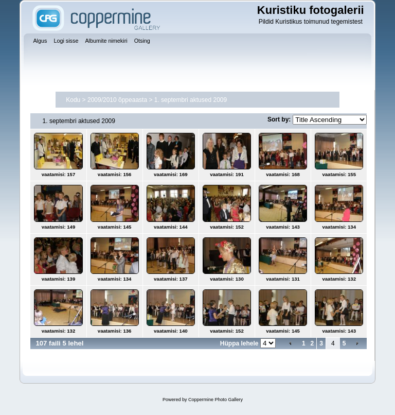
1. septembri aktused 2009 (190, 99)
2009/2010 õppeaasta (117, 99)
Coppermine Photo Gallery (215, 399)
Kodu (73, 99)
